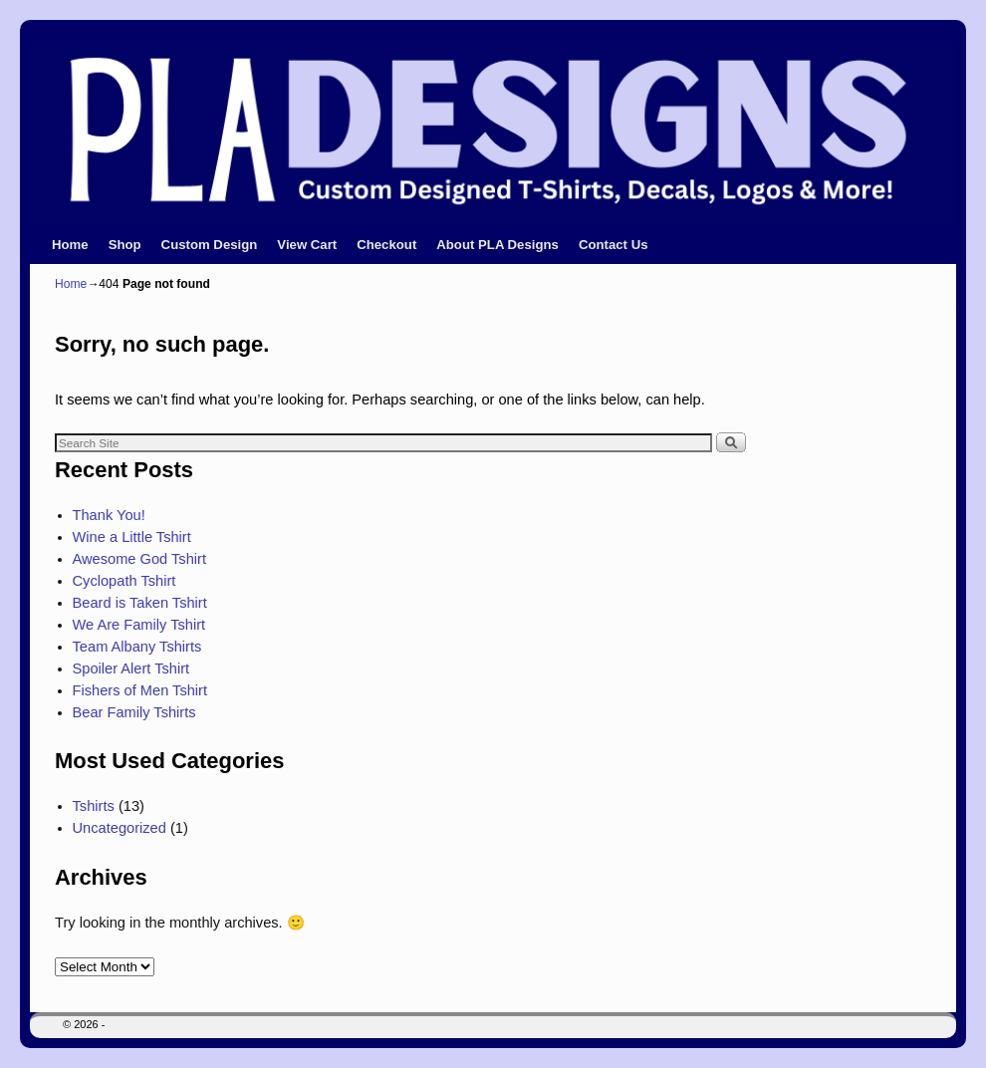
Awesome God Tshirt (139, 559)
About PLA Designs (497, 244)
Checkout (386, 244)
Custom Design (209, 244)
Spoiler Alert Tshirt (131, 668)
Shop (125, 244)
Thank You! (109, 515)
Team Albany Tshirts (137, 647)
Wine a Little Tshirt (132, 537)
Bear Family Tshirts (134, 712)
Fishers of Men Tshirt (140, 690)
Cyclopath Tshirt (124, 581)
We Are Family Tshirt (139, 625)
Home (70, 244)
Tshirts (94, 806)
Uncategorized (119, 828)
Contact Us (613, 244)
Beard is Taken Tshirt (140, 603)
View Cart (307, 244)
